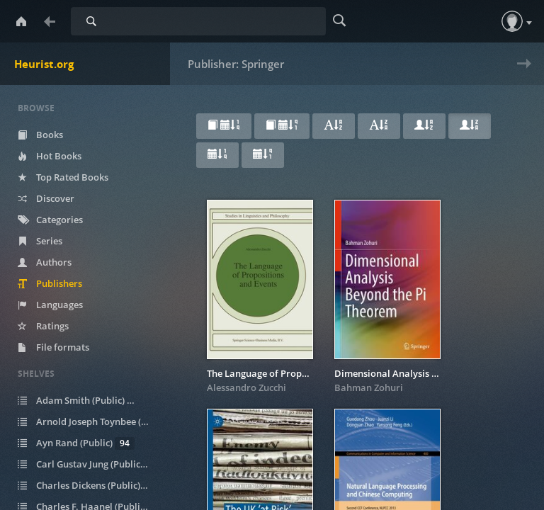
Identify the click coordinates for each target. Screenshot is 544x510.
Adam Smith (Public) (82, 400)
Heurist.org (44, 64)
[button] (512, 21)
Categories (50, 219)
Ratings (43, 325)
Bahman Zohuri (368, 387)
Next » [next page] (521, 72)
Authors (45, 262)
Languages (50, 304)
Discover (46, 198)
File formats (53, 347)
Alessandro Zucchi (246, 387)
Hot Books (49, 155)
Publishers (50, 283)
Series (40, 240)
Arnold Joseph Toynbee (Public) (92, 422)
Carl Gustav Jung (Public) (91, 464)
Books (40, 134)
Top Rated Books (63, 177)
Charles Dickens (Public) (90, 485)
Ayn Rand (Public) (76, 443)
